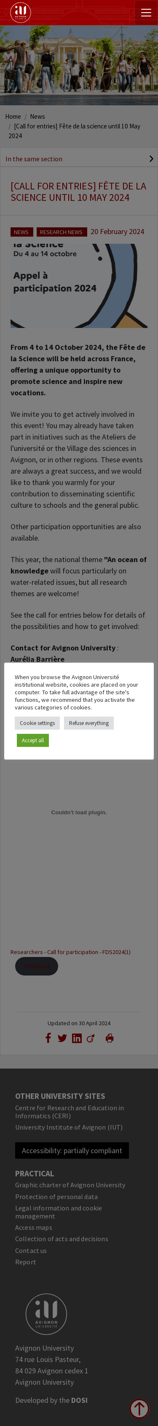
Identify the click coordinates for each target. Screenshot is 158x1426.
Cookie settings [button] (37, 723)
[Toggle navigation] (146, 12)
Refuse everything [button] (89, 723)
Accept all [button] (33, 740)
